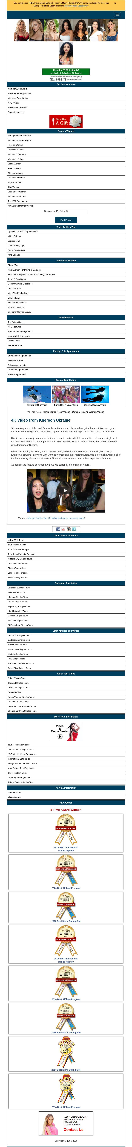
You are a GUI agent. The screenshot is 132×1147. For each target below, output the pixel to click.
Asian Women (14, 145)
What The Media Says (18, 270)
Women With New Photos (19, 117)
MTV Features (14, 303)
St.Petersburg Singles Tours (20, 602)
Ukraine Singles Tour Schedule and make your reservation (55, 494)
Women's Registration (18, 75)
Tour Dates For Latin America (21, 531)
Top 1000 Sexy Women (18, 178)
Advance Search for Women (20, 182)
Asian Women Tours (17, 655)
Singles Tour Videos (17, 545)
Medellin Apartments (17, 351)
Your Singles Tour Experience (21, 745)
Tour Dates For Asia (17, 521)
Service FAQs (14, 274)
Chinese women (15, 149)
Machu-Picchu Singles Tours (21, 640)
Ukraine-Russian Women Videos (88, 388)
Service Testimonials (17, 279)
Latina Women (14, 140)
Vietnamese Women (17, 168)
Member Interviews (16, 284)
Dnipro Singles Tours (17, 578)
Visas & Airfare (14, 774)
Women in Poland (16, 136)
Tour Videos (64, 388)
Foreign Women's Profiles (19, 112)
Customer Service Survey (19, 288)
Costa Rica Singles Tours (19, 645)
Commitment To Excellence (20, 260)
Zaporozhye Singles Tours (20, 583)
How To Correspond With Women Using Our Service (31, 251)
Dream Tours (14, 317)
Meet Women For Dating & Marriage (24, 246)
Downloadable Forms (17, 540)
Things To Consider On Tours (21, 759)
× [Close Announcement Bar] (115, 3)
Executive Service (16, 89)
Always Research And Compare (22, 740)
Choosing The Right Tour (19, 754)
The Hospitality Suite (17, 749)
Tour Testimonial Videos (18, 721)
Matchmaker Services (18, 84)
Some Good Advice (16, 227)
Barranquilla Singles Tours (20, 626)
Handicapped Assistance (65, 1144)
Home (23, 1127)
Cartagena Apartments (18, 346)
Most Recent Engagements (20, 308)
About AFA (12, 242)
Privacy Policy (14, 265)
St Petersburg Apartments (19, 332)
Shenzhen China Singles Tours (22, 683)
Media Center (49, 388)
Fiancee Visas (14, 769)
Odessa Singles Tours (18, 592)
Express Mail (14, 217)
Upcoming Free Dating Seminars (23, 208)
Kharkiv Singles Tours (18, 588)
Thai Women (13, 164)
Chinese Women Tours (18, 678)
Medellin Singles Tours (18, 631)
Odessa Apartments (17, 342)
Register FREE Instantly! (66, 49)
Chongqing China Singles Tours (22, 687)
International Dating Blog (19, 735)
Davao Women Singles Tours (21, 673)
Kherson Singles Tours (18, 574)
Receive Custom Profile (69, 1133)
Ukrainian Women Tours (19, 564)
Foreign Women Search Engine (95, 1127)
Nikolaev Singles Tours (18, 597)
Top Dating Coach (16, 299)
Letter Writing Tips (16, 222)
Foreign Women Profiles (62, 1127)
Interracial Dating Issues (19, 313)
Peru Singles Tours (16, 635)
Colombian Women (16, 154)
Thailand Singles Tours (18, 660)
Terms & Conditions (17, 256)
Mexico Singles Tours (17, 621)
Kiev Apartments (15, 337)
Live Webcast (95, 1138)
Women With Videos (17, 173)
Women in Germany (17, 131)
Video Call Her (14, 213)
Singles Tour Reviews (17, 549)
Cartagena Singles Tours (19, 616)
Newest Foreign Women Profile (37, 1133)
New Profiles (13, 79)
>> (77, 6)
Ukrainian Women (16, 126)
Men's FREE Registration (19, 70)
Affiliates (111, 1138)
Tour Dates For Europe (18, 526)
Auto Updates (14, 231)
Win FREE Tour (15, 322)
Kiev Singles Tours (16, 569)
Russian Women (15, 122)
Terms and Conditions (72, 1138)
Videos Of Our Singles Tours (21, 726)
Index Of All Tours (16, 517)
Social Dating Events (17, 554)
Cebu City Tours (15, 669)
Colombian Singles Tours (19, 612)
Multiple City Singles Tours (20, 535)
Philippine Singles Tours (19, 664)
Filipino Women (15, 159)
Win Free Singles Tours (97, 1133)
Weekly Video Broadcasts (22, 731)
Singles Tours (38, 1127)
